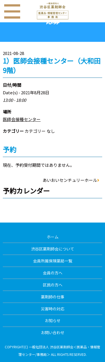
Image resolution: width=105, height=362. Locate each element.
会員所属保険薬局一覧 (52, 261)
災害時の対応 (52, 309)
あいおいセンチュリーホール (71, 180)
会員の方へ (52, 273)
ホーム (53, 237)
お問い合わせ (52, 332)
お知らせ (52, 320)
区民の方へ (52, 285)
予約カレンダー (26, 191)
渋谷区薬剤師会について (52, 249)
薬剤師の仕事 (52, 297)
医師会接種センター (22, 119)
